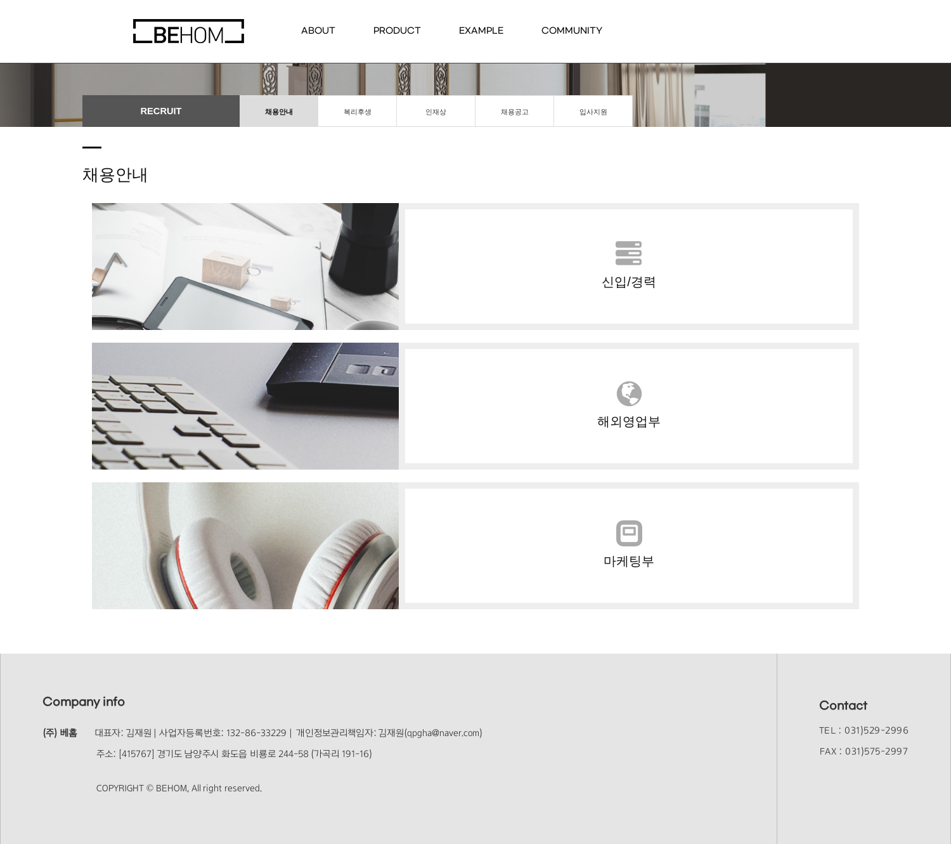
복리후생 (358, 111)
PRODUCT (397, 31)
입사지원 (593, 111)
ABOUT (318, 31)
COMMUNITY (571, 31)
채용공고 (515, 111)
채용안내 (279, 111)
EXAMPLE (481, 31)
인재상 (435, 111)
